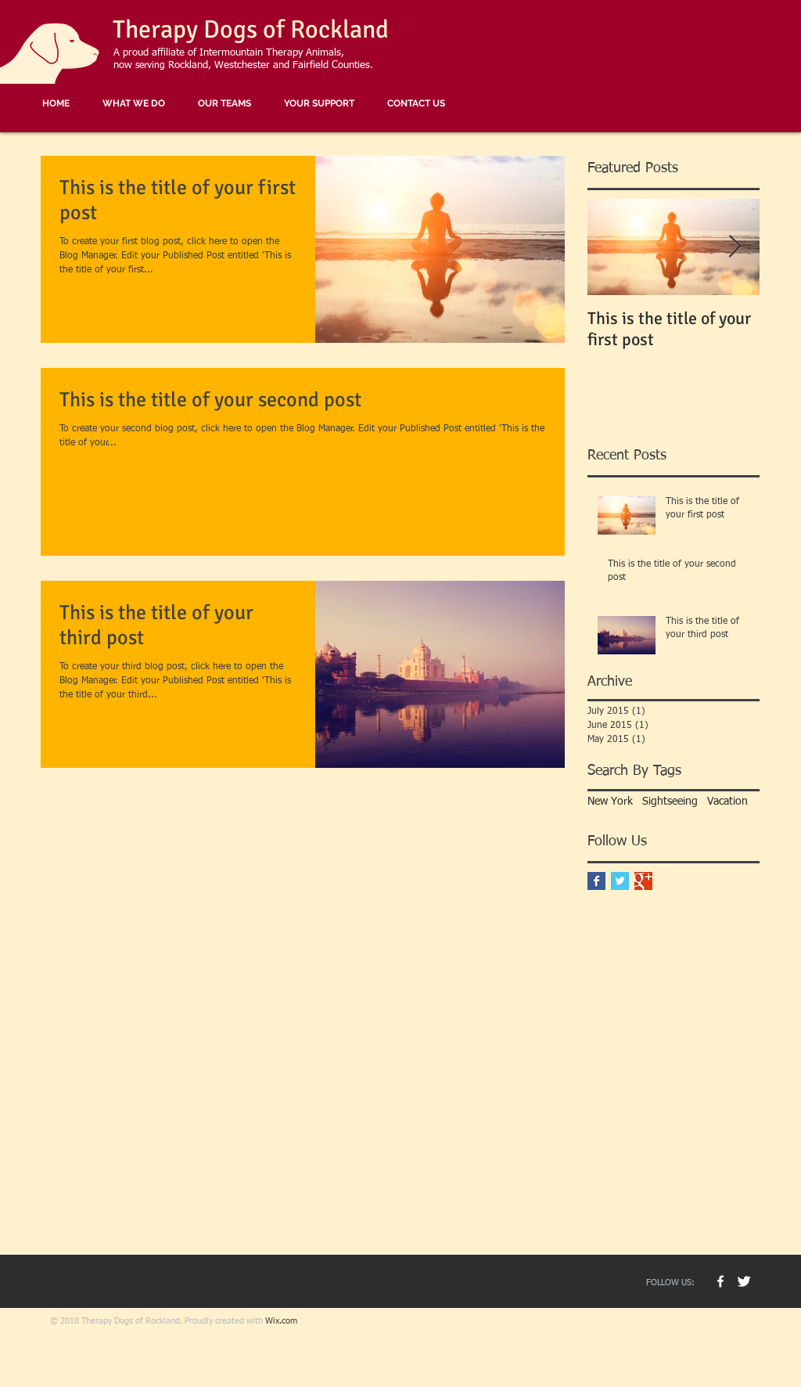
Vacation (727, 801)
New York (610, 801)
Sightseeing (670, 801)
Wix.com (281, 1321)
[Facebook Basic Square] (596, 881)
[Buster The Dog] (744, 1281)
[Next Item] (734, 247)
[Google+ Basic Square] (643, 881)
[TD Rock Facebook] (720, 1281)
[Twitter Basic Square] (620, 881)
